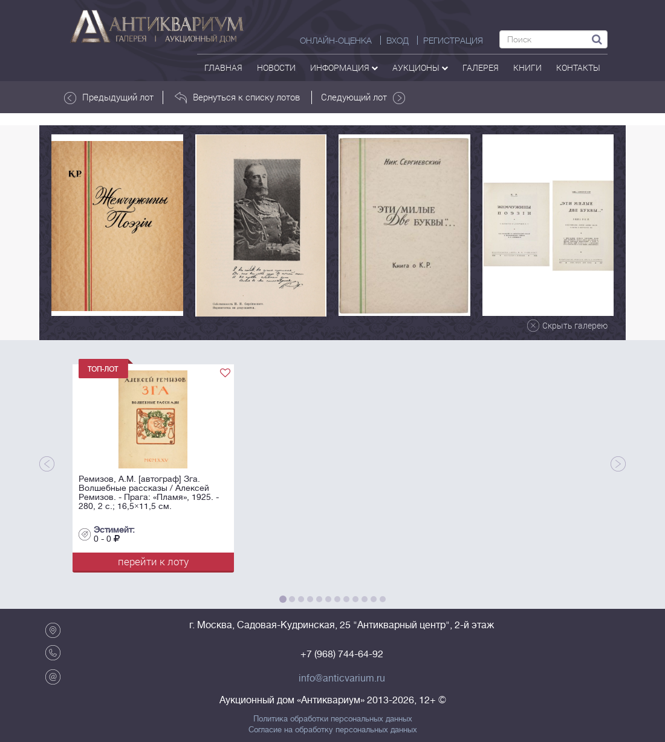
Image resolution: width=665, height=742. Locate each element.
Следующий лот (363, 97)
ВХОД (397, 40)
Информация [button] (344, 67)
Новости (276, 67)
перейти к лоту (153, 561)
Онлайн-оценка (336, 40)
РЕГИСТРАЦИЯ (453, 40)
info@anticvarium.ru (342, 678)
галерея (480, 67)
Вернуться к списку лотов (237, 97)
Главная (223, 67)
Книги (527, 67)
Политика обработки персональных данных (332, 719)
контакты (578, 67)
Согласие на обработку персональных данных (332, 730)
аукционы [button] (420, 67)
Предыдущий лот (109, 97)
